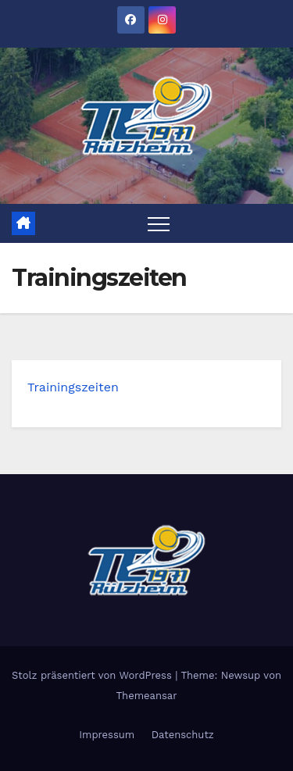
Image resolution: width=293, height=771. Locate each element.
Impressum (106, 735)
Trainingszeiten (73, 387)
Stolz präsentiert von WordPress (93, 675)
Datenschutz (183, 735)
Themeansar (146, 695)
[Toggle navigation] (159, 223)
